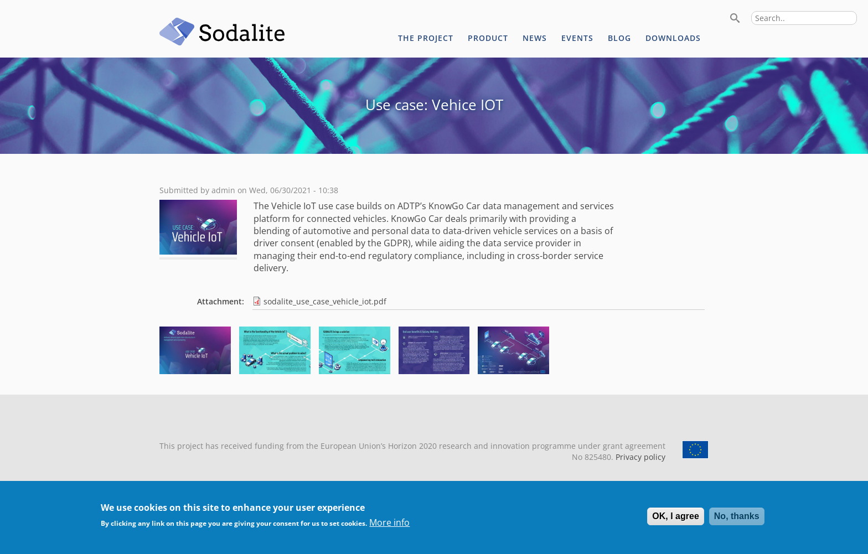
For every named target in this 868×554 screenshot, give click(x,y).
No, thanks (737, 520)
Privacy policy (639, 457)
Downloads (673, 38)
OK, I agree (675, 520)
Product (488, 38)
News (535, 38)
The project (425, 38)
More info (389, 527)
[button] (195, 371)
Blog (619, 38)
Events (577, 38)
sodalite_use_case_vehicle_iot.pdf (325, 301)
